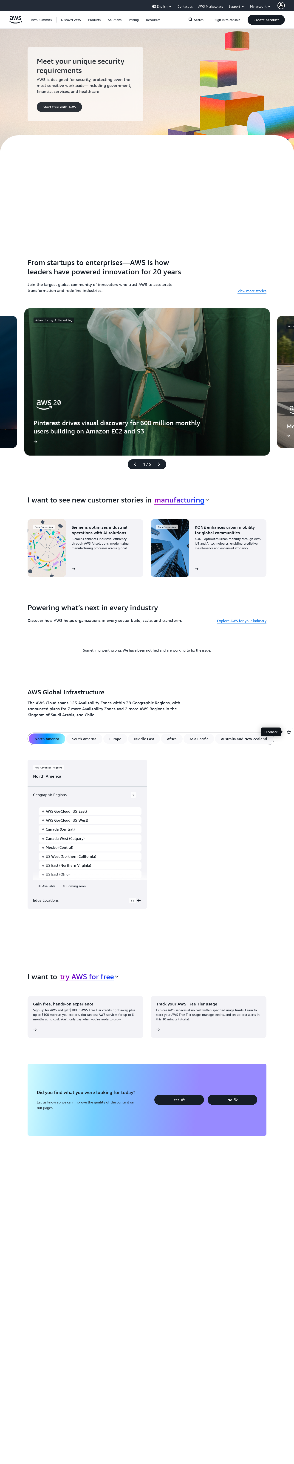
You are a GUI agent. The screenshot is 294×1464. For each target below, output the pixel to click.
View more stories (251, 291)
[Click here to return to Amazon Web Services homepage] (15, 22)
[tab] (47, 739)
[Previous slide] (133, 464)
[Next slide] (161, 464)
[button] (71, 20)
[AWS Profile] (281, 5)
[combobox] (181, 499)
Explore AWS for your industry (241, 620)
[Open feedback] (289, 732)
